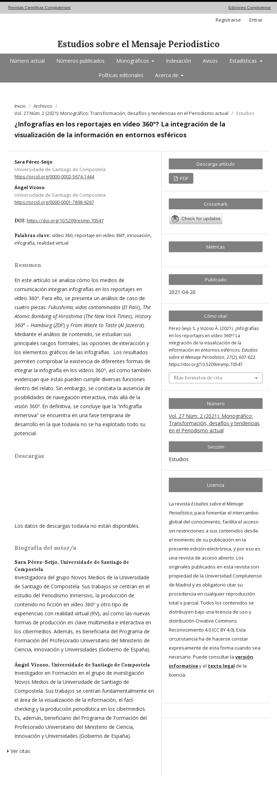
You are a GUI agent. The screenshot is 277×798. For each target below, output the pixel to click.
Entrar (256, 20)
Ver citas (18, 751)
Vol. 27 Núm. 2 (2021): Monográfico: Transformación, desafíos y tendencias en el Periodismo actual (121, 113)
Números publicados (80, 60)
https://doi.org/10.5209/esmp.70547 (65, 221)
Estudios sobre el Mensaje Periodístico (138, 44)
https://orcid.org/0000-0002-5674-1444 (54, 177)
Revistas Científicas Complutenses (39, 7)
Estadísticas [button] (243, 60)
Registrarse (228, 20)
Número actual (27, 60)
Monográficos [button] (133, 60)
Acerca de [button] (167, 75)
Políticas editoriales (121, 75)
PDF (183, 178)
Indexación (178, 60)
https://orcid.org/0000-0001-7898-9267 (54, 202)
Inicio (20, 106)
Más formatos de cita (198, 378)
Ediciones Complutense (249, 7)
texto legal (221, 666)
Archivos (43, 106)
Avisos (210, 60)
